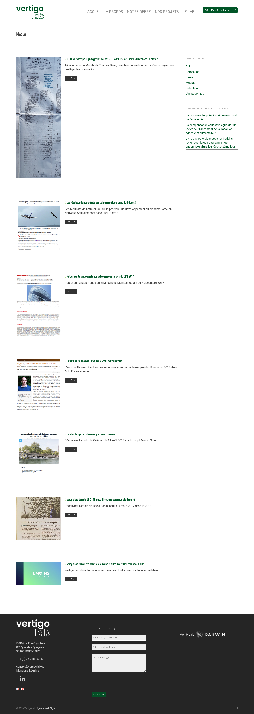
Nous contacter (220, 10)
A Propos (114, 11)
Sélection (192, 88)
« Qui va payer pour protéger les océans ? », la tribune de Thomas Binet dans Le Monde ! (113, 59)
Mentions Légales (27, 670)
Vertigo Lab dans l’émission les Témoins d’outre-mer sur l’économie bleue (105, 564)
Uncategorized (195, 93)
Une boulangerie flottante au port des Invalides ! (91, 434)
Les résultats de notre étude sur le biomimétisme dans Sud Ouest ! (101, 202)
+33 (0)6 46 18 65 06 (29, 659)
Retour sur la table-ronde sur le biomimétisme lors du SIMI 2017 (100, 276)
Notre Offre (139, 11)
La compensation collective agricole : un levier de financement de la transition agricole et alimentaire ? (211, 129)
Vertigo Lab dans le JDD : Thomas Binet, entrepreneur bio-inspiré (101, 499)
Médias (190, 82)
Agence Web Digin (46, 708)
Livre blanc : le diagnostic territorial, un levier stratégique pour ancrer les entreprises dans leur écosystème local (211, 142)
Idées (189, 77)
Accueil (94, 11)
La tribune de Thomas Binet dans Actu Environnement (94, 361)
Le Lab (188, 11)
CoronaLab (192, 72)
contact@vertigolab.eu (30, 666)
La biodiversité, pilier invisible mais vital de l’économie (211, 117)
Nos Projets (167, 11)
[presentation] (119, 684)
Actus (189, 66)
